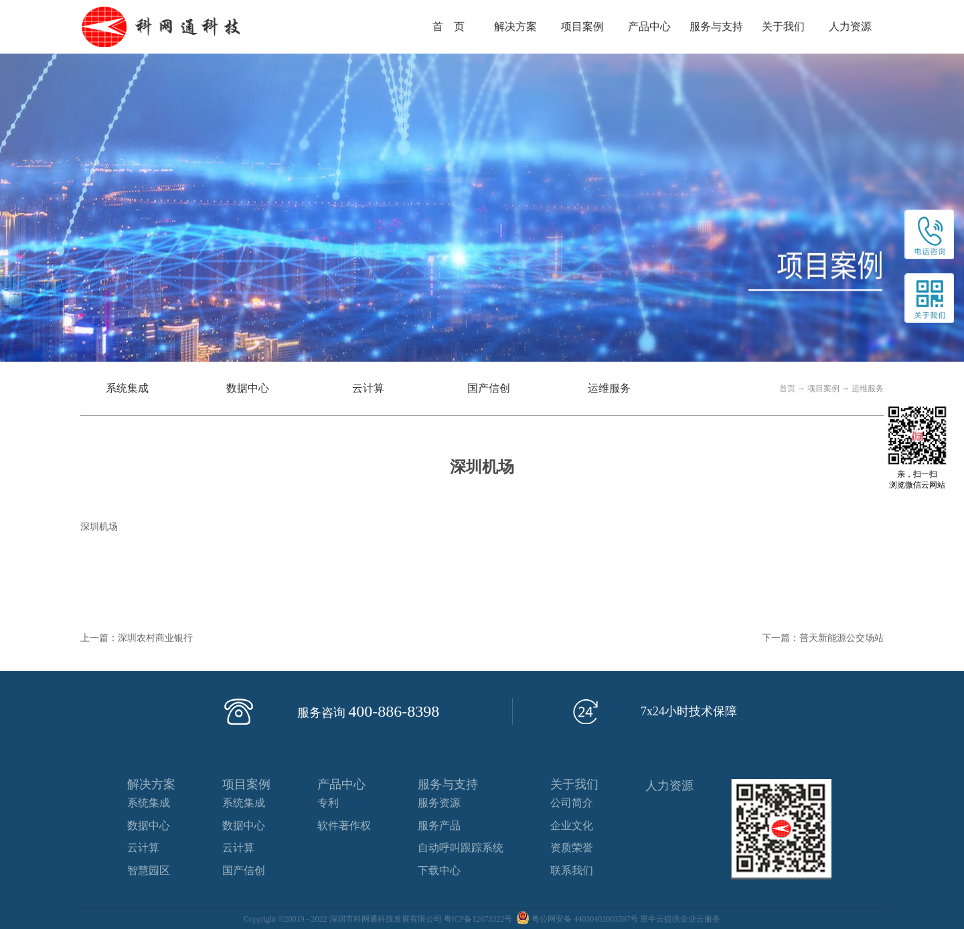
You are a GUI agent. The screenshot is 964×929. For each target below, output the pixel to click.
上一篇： (136, 638)
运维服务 (868, 388)
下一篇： (823, 638)
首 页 (448, 26)
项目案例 (823, 388)
